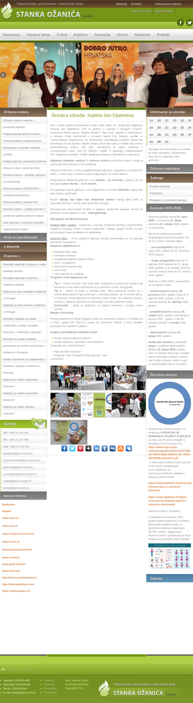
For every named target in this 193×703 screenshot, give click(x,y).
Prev (3, 75)
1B (159, 120)
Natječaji (121, 3)
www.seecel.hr (11, 570)
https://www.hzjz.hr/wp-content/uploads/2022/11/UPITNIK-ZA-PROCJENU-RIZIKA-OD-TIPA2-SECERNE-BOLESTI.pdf (169, 453)
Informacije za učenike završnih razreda (21, 151)
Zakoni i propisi (141, 11)
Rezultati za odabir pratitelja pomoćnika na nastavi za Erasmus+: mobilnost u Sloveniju (24, 346)
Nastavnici (142, 35)
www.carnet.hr (11, 557)
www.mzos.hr (10, 517)
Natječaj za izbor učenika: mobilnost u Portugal (24, 308)
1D (175, 120)
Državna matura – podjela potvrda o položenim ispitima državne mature (24, 212)
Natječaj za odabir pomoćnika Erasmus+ (20, 396)
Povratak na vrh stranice (21, 669)
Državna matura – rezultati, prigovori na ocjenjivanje (24, 178)
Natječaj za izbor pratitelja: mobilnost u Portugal (24, 295)
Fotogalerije (50, 692)
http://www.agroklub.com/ (18, 584)
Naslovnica (11, 35)
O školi (62, 35)
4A (151, 141)
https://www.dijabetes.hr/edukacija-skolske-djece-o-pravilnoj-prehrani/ (169, 487)
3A (151, 134)
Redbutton (8, 504)
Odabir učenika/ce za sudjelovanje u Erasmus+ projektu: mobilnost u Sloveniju (24, 366)
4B (159, 141)
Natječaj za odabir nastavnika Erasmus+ (20, 383)
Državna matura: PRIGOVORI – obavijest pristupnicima (21, 192)
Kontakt (136, 3)
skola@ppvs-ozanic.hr (16, 487)
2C (167, 127)
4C (167, 141)
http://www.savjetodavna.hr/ (19, 577)
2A (151, 127)
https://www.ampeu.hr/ (16, 590)
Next (187, 75)
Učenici (122, 35)
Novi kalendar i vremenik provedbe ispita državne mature (23, 226)
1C (167, 120)
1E (182, 120)
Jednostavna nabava (168, 3)
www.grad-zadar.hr (14, 564)
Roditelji (163, 35)
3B (159, 134)
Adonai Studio (80, 680)
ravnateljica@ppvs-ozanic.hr (20, 474)
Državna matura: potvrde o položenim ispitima (18, 124)
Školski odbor (164, 11)
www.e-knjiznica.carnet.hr (18, 533)
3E (182, 134)
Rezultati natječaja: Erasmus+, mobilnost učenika (21, 281)
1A (151, 120)
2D (175, 127)
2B (159, 127)
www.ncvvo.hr (11, 541)
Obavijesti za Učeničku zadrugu (167, 200)
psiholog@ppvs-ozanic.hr (18, 467)
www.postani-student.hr (17, 549)
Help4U (6, 511)
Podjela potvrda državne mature (21, 133)
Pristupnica (155, 193)
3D (175, 134)
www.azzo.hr (10, 525)
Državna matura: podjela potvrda (22, 140)
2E (182, 127)
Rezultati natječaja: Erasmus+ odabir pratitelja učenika (24, 268)
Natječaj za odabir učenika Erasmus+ (18, 410)
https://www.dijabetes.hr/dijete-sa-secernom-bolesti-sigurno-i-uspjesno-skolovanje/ (167, 501)
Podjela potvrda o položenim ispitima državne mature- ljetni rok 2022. (24, 165)
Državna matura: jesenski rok (20, 202)
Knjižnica (81, 35)
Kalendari (49, 684)
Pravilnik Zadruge (159, 186)
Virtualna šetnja (38, 35)
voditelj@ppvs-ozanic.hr (17, 481)
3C (167, 134)
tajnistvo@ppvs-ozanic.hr (18, 453)
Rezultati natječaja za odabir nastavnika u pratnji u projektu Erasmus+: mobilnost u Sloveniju (22, 325)
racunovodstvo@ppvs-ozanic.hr (21, 460)
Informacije (50, 688)
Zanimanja (102, 35)
